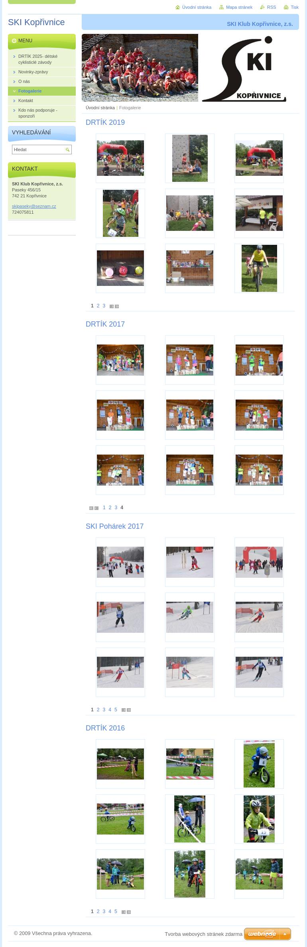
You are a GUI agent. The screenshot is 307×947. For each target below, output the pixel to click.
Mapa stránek (239, 7)
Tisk (295, 7)
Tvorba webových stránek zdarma (203, 934)
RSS (271, 7)
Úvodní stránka (100, 107)
